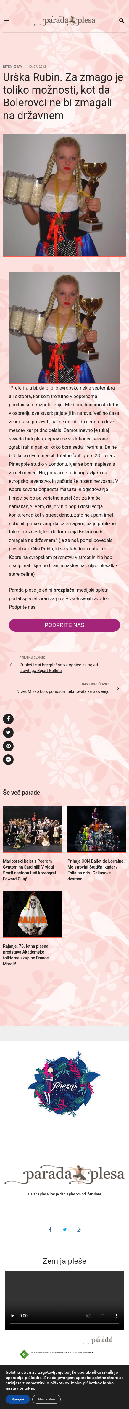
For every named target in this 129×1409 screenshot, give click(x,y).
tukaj (29, 1388)
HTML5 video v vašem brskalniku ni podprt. (64, 1300)
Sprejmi (18, 1399)
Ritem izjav (12, 66)
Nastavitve (46, 1399)
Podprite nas (64, 625)
